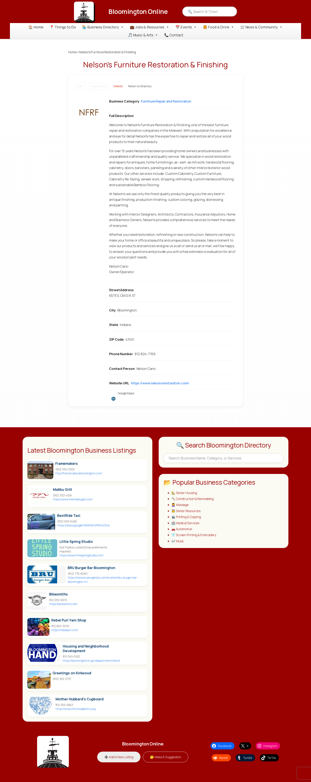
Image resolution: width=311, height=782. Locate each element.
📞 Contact (173, 35)
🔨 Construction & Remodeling (192, 499)
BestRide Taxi (68, 515)
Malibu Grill (62, 489)
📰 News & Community (261, 27)
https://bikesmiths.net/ (63, 604)
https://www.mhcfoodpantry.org (75, 709)
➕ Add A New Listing (118, 757)
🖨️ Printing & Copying (186, 517)
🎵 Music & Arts (143, 35)
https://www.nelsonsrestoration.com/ (160, 383)
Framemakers (66, 463)
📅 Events (186, 27)
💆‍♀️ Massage (180, 505)
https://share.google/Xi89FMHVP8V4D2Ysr (83, 525)
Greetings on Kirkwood (72, 673)
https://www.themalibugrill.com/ (73, 499)
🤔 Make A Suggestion (165, 757)
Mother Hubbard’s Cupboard (80, 699)
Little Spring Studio (76, 541)
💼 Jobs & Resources (149, 27)
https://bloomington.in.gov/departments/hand (91, 660)
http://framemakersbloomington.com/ (78, 473)
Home (72, 52)
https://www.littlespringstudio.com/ (82, 555)
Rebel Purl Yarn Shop (68, 620)
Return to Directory (140, 86)
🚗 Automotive (181, 529)
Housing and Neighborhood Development (86, 648)
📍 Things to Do (63, 27)
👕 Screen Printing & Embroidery (193, 535)
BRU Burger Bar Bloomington (91, 567)
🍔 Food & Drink (218, 27)
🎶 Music (177, 541)
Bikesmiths (58, 594)
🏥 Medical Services (185, 523)
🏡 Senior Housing (184, 493)
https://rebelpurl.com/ (64, 630)
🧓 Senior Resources (186, 511)
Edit (80, 86)
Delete (118, 86)
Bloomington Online (138, 11)
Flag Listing (98, 86)
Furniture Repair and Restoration (166, 101)
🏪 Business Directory (103, 27)
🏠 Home (35, 27)
